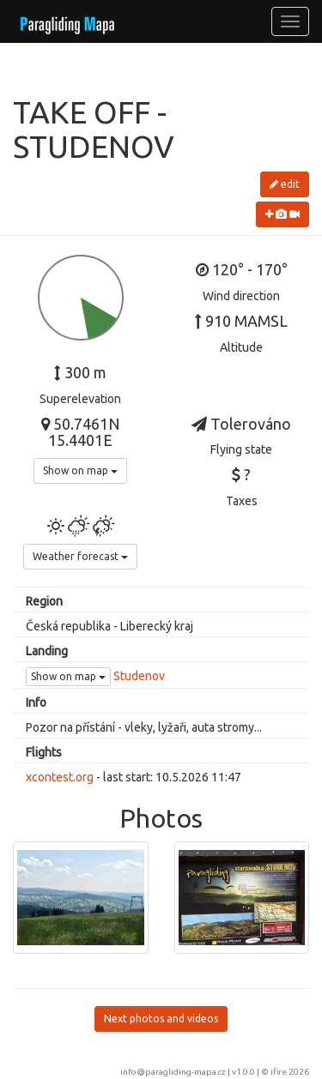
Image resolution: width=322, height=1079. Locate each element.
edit (285, 184)
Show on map (80, 470)
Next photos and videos (161, 1018)
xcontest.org (60, 777)
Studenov (139, 676)
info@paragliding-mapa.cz (173, 1071)
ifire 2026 (289, 1071)
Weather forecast (80, 556)
